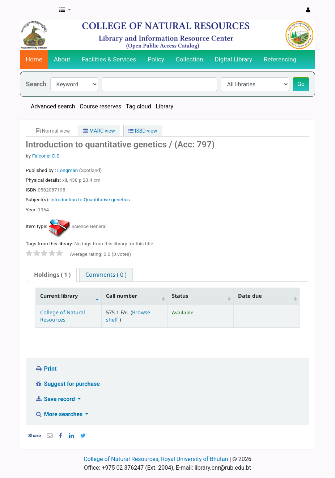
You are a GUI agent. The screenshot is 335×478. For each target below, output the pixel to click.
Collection (189, 59)
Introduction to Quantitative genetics (90, 199)
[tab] (52, 275)
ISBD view (142, 131)
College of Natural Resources (62, 316)
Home (34, 59)
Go (301, 84)
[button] (65, 10)
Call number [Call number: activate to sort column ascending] (121, 295)
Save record (55, 399)
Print (45, 368)
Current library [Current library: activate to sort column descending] (59, 295)
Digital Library (234, 59)
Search (36, 84)
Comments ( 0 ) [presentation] (106, 275)
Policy (156, 59)
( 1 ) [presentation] (52, 275)
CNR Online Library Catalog (38, 10)
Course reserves (100, 106)
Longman (68, 170)
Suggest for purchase (67, 383)
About (62, 59)
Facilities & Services (109, 59)
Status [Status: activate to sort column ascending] (180, 295)
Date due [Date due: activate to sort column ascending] (250, 295)
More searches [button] (59, 414)
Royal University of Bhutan (194, 459)
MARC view (99, 131)
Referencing (280, 59)
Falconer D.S (45, 156)
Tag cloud (138, 106)
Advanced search (53, 106)
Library (164, 106)
